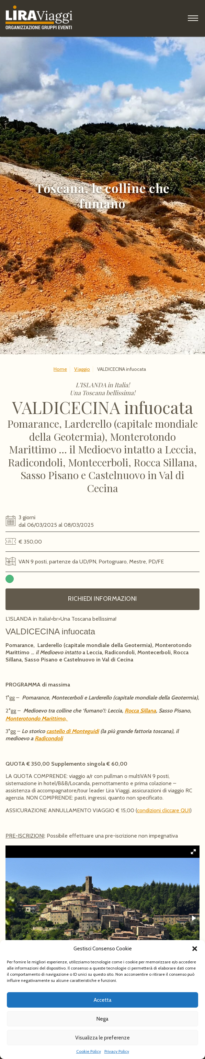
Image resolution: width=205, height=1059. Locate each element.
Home (60, 369)
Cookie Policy (88, 1051)
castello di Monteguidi (72, 731)
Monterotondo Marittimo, (36, 718)
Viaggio (82, 369)
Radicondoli (49, 738)
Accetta (103, 1000)
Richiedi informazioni (102, 598)
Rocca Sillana (140, 710)
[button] (194, 948)
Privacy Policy (116, 1051)
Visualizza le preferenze (102, 1038)
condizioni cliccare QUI (163, 810)
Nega (102, 1019)
